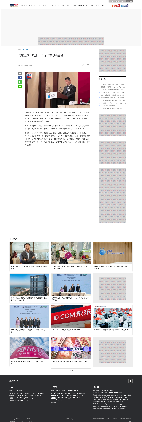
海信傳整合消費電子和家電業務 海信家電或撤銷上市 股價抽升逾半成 (29, 299)
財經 (99, 6)
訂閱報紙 (53, 396)
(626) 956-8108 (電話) (100, 395)
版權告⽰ (31, 419)
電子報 (24, 6)
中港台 (75, 6)
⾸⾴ (19, 50)
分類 (104, 6)
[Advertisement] (71, 23)
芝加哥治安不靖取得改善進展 (109, 106)
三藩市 (52, 6)
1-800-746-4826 (60, 389)
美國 (64, 6)
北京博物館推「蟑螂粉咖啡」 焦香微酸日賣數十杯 (113, 98)
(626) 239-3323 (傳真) (100, 399)
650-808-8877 (62, 393)
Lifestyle (82, 6)
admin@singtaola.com (116, 391)
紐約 (46, 6)
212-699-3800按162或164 (22, 396)
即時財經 (26, 50)
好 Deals (39, 6)
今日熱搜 (32, 6)
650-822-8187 (76, 396)
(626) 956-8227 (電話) (120, 397)
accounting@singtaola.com (122, 402)
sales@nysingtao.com (37, 391)
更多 (70, 370)
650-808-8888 (62, 391)
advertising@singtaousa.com (76, 391)
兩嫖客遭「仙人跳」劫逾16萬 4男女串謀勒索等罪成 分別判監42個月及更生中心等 (113, 87)
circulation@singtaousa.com (60, 398)
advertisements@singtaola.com (117, 395)
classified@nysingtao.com (33, 393)
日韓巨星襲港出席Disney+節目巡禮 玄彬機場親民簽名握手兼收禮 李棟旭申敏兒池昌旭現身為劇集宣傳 (113, 100)
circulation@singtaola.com (116, 399)
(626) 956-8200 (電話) (124, 393)
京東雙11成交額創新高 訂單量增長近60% (68, 330)
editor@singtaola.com (118, 407)
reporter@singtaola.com (119, 404)
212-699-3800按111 (23, 398)
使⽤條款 (22, 419)
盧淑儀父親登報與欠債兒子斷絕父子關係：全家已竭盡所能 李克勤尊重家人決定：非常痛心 (113, 92)
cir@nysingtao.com (36, 396)
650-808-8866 (62, 396)
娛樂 (88, 6)
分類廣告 (53, 393)
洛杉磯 (58, 6)
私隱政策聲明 (12, 419)
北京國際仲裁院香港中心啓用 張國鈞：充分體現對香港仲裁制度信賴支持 (113, 108)
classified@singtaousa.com (75, 393)
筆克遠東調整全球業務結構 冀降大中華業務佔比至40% (113, 95)
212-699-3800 (17, 389)
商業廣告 (53, 391)
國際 (69, 6)
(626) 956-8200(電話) (107, 389)
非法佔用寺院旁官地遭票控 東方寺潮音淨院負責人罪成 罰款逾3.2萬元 (113, 90)
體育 (93, 6)
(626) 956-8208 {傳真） (100, 391)
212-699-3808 (20, 393)
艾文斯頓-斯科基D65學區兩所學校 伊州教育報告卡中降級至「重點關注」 (113, 103)
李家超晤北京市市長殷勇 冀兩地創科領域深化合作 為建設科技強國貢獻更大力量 (113, 84)
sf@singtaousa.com (72, 389)
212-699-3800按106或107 (22, 391)
